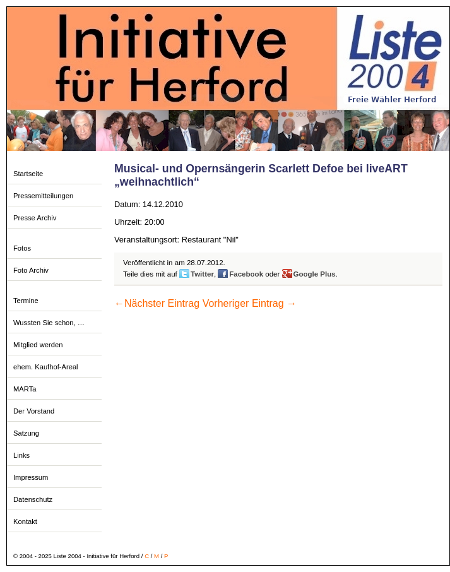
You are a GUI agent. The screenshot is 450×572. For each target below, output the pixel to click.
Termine (25, 300)
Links (21, 455)
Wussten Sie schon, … (49, 322)
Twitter (202, 274)
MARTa (24, 389)
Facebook (246, 274)
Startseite (28, 173)
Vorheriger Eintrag (250, 303)
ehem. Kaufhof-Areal (45, 367)
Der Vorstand (33, 411)
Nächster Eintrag (156, 303)
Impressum (30, 477)
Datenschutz (32, 499)
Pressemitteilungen (43, 196)
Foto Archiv (31, 270)
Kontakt (25, 521)
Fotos (22, 248)
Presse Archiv (34, 218)
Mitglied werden (37, 345)
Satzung (26, 433)
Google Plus (314, 274)
